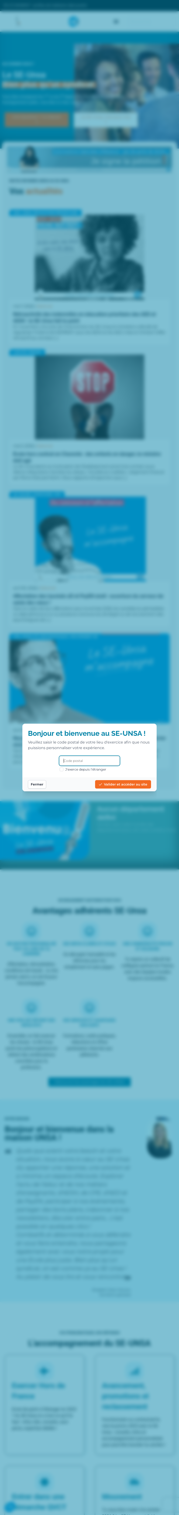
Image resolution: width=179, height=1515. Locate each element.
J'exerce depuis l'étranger (83, 769)
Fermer (37, 784)
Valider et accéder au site (123, 784)
